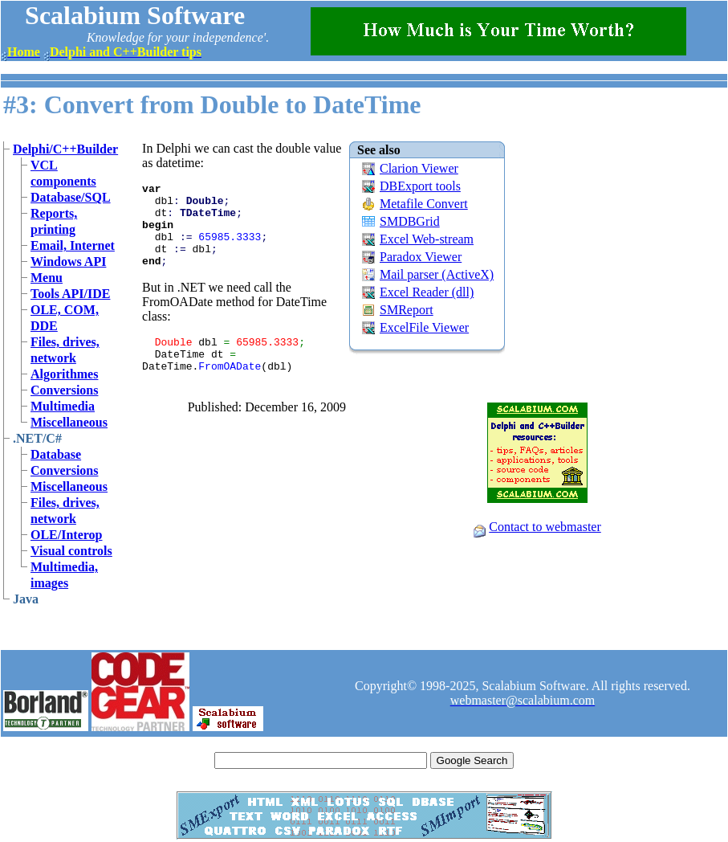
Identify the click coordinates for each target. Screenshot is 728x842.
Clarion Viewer (419, 168)
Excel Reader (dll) (427, 292)
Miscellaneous (69, 422)
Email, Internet (73, 245)
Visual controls (71, 551)
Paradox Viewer (421, 257)
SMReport (406, 310)
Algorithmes (64, 374)
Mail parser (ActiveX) (437, 274)
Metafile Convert (424, 203)
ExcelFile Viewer (424, 327)
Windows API (68, 261)
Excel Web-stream (427, 239)
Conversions (64, 390)
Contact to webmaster (545, 526)
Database (56, 454)
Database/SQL (71, 197)
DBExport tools (420, 186)
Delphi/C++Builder (65, 149)
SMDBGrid (410, 221)
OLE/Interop (67, 535)
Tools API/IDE (70, 293)
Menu (47, 277)
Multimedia (63, 406)
